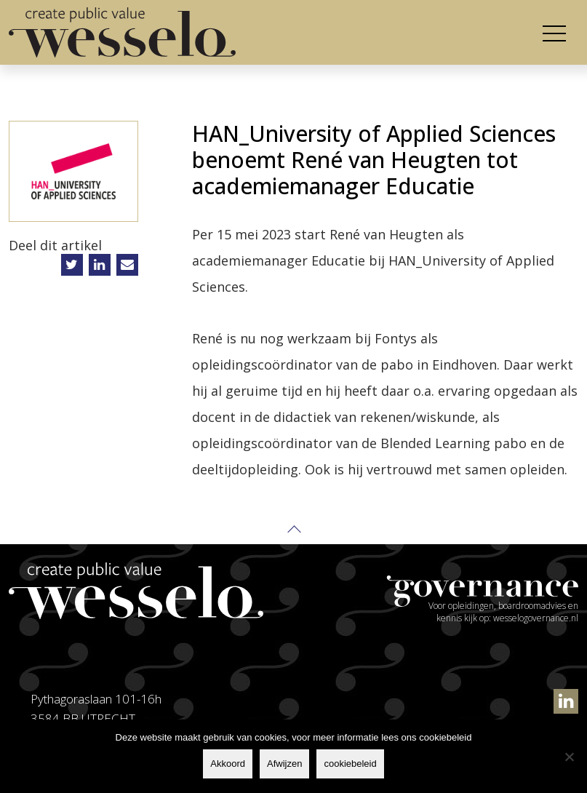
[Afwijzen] (569, 756)
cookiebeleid (350, 763)
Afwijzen (284, 763)
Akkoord (227, 763)
